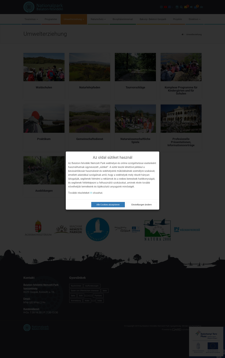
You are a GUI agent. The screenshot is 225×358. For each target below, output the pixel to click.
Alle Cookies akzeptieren (108, 204)
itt (91, 192)
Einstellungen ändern (141, 204)
